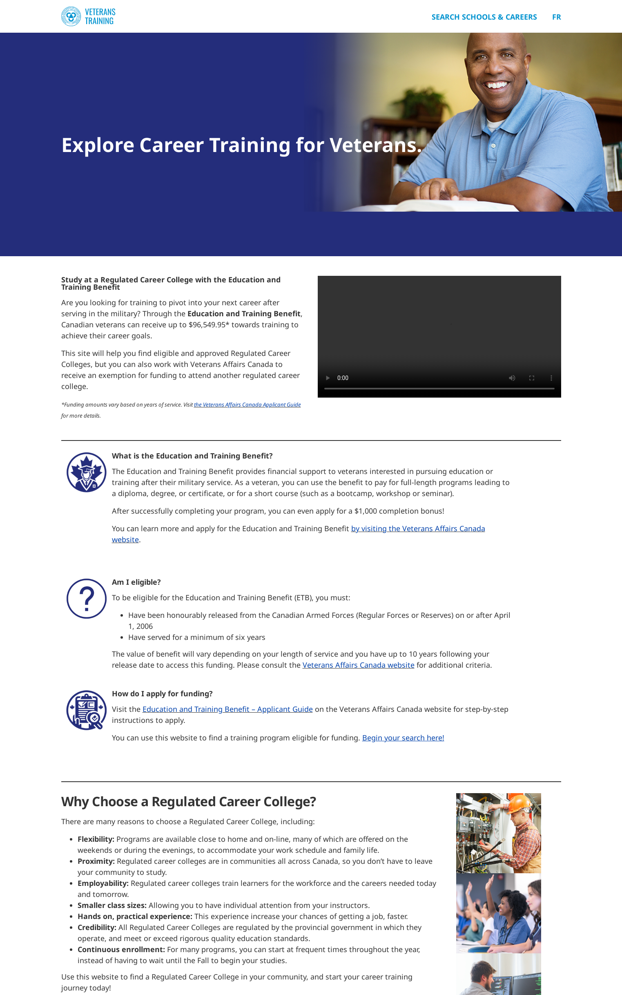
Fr (556, 17)
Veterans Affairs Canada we (350, 665)
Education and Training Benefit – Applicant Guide (228, 709)
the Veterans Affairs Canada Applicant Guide (247, 404)
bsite (406, 665)
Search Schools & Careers (484, 17)
